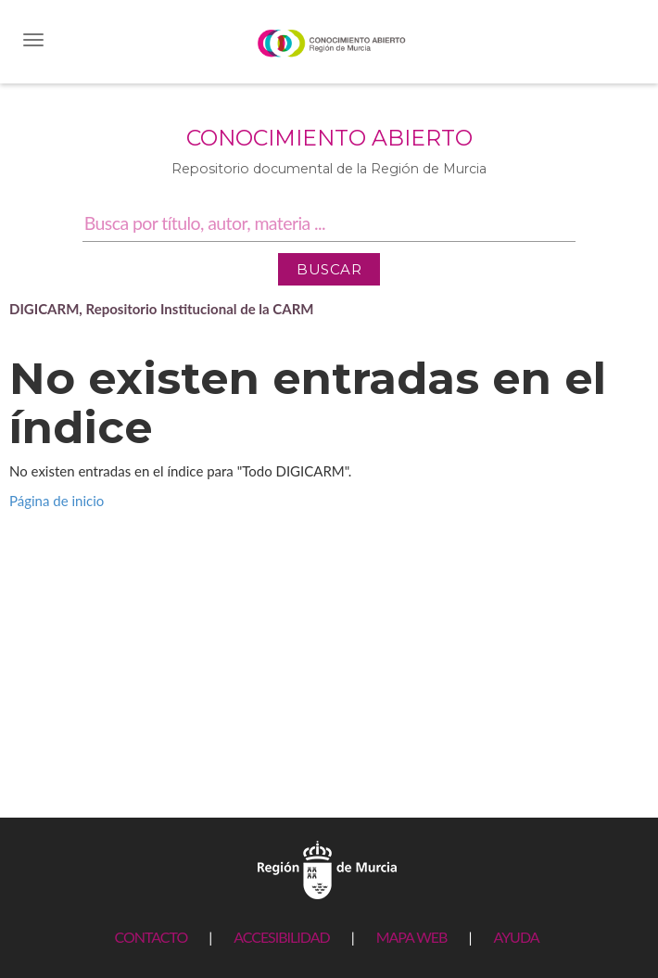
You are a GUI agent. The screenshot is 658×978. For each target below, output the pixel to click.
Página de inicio (56, 500)
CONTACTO (150, 937)
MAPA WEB (412, 937)
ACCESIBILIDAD (281, 937)
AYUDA (515, 937)
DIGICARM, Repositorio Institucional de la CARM (161, 308)
